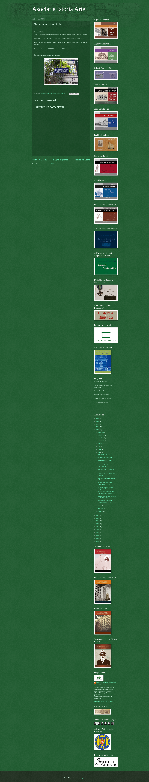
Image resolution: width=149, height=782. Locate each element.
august (100, 443)
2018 (98, 524)
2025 (98, 421)
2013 (98, 538)
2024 (98, 424)
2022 (98, 430)
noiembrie (101, 435)
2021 (98, 515)
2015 (98, 532)
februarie (100, 508)
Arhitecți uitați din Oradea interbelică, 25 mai (104, 483)
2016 (98, 529)
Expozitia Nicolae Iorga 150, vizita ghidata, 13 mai (105, 492)
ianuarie (100, 511)
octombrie (101, 438)
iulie (99, 446)
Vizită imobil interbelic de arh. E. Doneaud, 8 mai (106, 496)
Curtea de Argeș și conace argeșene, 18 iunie (105, 487)
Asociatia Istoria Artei (59, 8)
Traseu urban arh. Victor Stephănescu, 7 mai (104, 501)
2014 (98, 535)
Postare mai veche (82, 160)
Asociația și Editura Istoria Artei (106, 683)
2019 (98, 521)
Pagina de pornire (60, 160)
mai (99, 452)
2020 (98, 518)
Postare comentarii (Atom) (48, 164)
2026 (98, 418)
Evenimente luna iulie (103, 454)
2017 (98, 527)
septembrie (101, 441)
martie (100, 506)
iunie (99, 449)
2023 (98, 427)
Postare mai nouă (39, 160)
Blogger (82, 778)
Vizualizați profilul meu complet (103, 701)
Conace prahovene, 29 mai (105, 457)
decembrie (101, 432)
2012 (98, 541)
